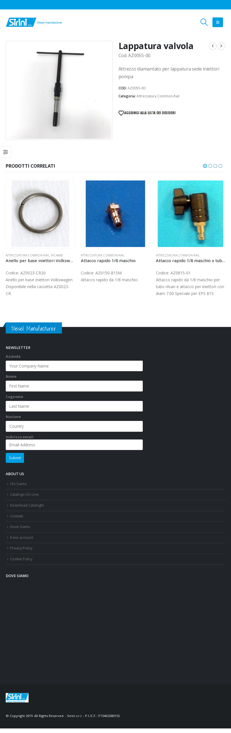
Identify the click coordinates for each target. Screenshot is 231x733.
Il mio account (21, 542)
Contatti (16, 520)
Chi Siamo (18, 488)
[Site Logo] (34, 22)
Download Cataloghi (27, 509)
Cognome (14, 401)
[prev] (213, 46)
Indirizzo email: (74, 447)
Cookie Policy (21, 563)
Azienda (13, 361)
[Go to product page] (40, 213)
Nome (11, 381)
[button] (204, 22)
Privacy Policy (21, 553)
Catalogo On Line (24, 499)
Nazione (13, 421)
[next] (221, 46)
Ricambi (57, 255)
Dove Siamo (20, 531)
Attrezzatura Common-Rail (157, 96)
